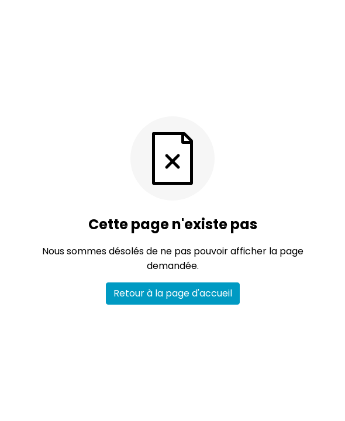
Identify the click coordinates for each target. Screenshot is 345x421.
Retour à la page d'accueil (172, 293)
